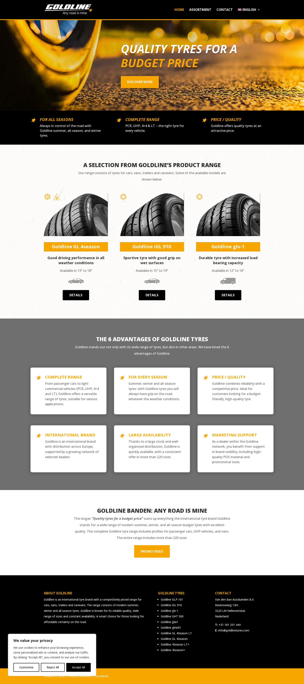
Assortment (200, 10)
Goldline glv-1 (169, 611)
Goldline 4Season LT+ (175, 644)
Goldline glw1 (169, 622)
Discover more (140, 82)
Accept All (78, 667)
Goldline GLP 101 (172, 599)
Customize (26, 667)
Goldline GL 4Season (174, 639)
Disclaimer (102, 676)
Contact (224, 10)
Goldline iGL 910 (171, 605)
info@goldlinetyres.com (233, 630)
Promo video (152, 551)
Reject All (53, 667)
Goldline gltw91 (171, 627)
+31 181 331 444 (230, 625)
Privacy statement (80, 676)
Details (75, 295)
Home (179, 10)
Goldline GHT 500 (172, 616)
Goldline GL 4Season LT (176, 633)
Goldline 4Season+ (173, 650)
